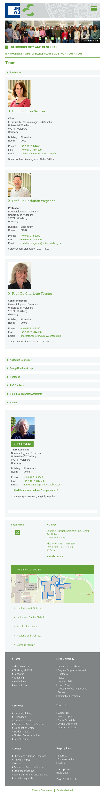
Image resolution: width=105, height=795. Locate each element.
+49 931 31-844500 (31, 149)
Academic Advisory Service (28, 724)
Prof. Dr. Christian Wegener (33, 201)
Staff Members (65, 685)
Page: (59, 779)
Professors (15, 72)
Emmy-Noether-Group (21, 368)
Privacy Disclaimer (42, 790)
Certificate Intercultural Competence (34, 490)
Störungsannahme (23, 771)
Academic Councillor (20, 360)
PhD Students (17, 385)
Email (53, 550)
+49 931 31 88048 (33, 477)
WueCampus (64, 717)
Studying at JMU (22, 670)
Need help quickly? (23, 778)
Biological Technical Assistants (26, 394)
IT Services (19, 717)
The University (20, 667)
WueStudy (62, 713)
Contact (53, 524)
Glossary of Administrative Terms (71, 690)
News (60, 678)
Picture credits (65, 759)
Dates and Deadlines (68, 667)
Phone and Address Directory (29, 756)
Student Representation (26, 735)
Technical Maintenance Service (30, 775)
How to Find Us (21, 760)
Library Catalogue (66, 728)
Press (16, 763)
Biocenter (16, 54)
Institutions (19, 681)
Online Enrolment (66, 724)
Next (93, 31)
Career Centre (20, 739)
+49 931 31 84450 (30, 146)
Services (17, 706)
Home (16, 659)
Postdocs (15, 377)
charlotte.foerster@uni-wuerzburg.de (40, 335)
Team (70, 54)
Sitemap (61, 756)
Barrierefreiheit (65, 790)
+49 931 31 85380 (30, 235)
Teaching (18, 678)
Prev (12, 31)
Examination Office (23, 728)
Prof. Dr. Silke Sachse (28, 111)
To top (60, 763)
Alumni (13, 402)
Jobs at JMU (64, 681)
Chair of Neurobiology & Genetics (44, 54)
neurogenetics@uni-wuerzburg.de (42, 484)
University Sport (21, 720)
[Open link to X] (15, 532)
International (19, 685)
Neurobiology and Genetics (34, 47)
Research (18, 674)
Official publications (68, 696)
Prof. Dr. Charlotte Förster (31, 293)
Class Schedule (65, 720)
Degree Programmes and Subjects (71, 672)
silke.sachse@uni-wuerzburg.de (38, 153)
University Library (22, 713)
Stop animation (89, 40)
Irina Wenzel (23, 443)
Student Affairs (21, 732)
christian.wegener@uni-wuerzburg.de (40, 243)
